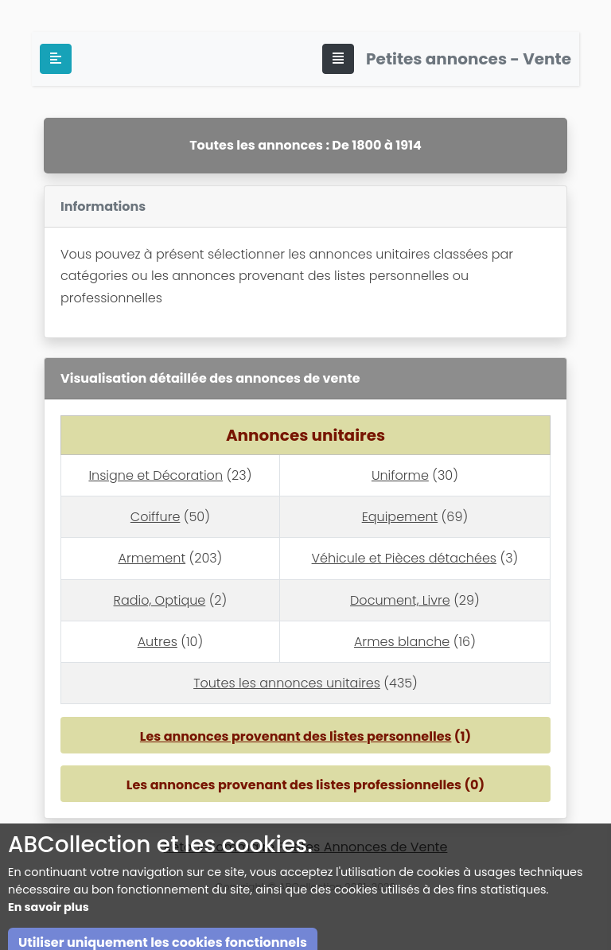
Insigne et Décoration (155, 475)
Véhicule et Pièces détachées (404, 558)
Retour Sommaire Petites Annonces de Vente (306, 847)
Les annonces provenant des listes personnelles (296, 736)
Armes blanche (401, 642)
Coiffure (155, 517)
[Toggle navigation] (338, 59)
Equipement (400, 517)
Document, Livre (400, 600)
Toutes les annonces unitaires (286, 683)
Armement (151, 558)
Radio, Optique (160, 600)
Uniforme (400, 475)
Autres (157, 642)
